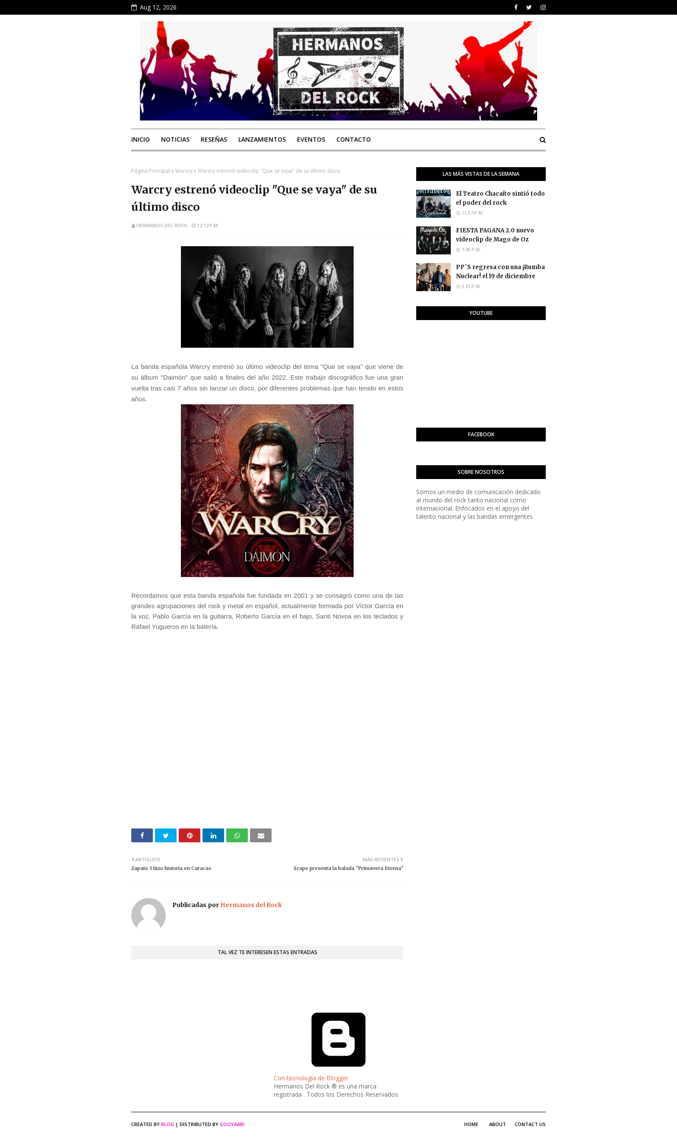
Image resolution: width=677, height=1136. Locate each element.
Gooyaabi (232, 1124)
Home (471, 1124)
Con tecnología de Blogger (338, 1074)
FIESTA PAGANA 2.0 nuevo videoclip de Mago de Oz (495, 235)
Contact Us (530, 1124)
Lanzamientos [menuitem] (262, 139)
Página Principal (150, 171)
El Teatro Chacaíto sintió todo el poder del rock (500, 198)
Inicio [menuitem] (140, 139)
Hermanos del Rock (161, 225)
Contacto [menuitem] (353, 139)
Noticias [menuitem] (175, 139)
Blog (167, 1124)
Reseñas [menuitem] (214, 139)
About (497, 1124)
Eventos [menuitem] (311, 139)
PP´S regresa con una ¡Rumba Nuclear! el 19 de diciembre (500, 271)
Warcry (184, 171)
